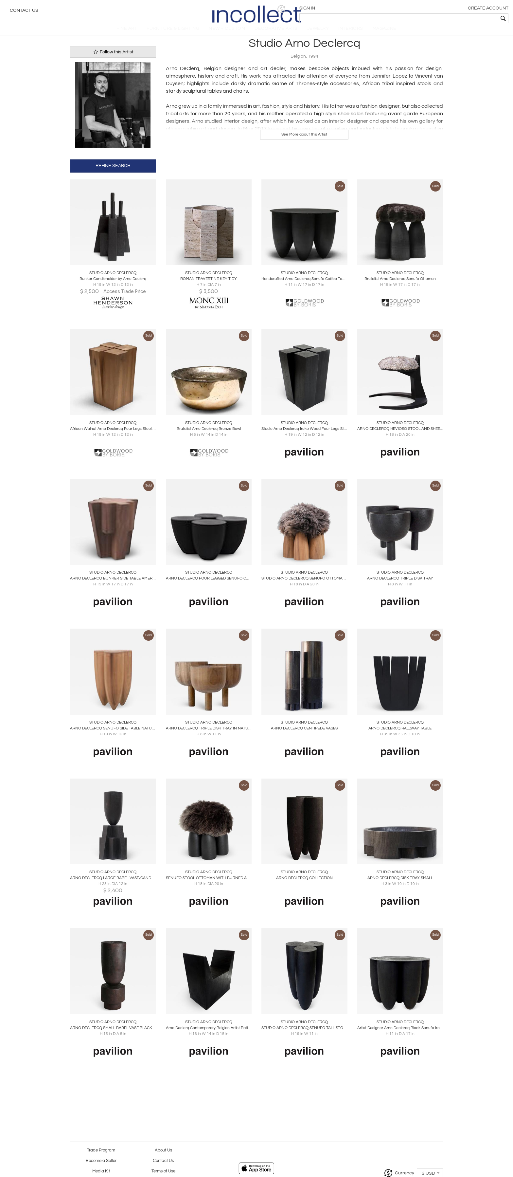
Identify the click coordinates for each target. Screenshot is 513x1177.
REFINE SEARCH (113, 172)
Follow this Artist (112, 59)
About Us (163, 1150)
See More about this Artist (304, 141)
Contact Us (24, 11)
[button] (407, 9)
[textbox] (461, 18)
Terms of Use (163, 1171)
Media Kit (101, 1171)
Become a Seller (101, 1161)
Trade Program (101, 1150)
